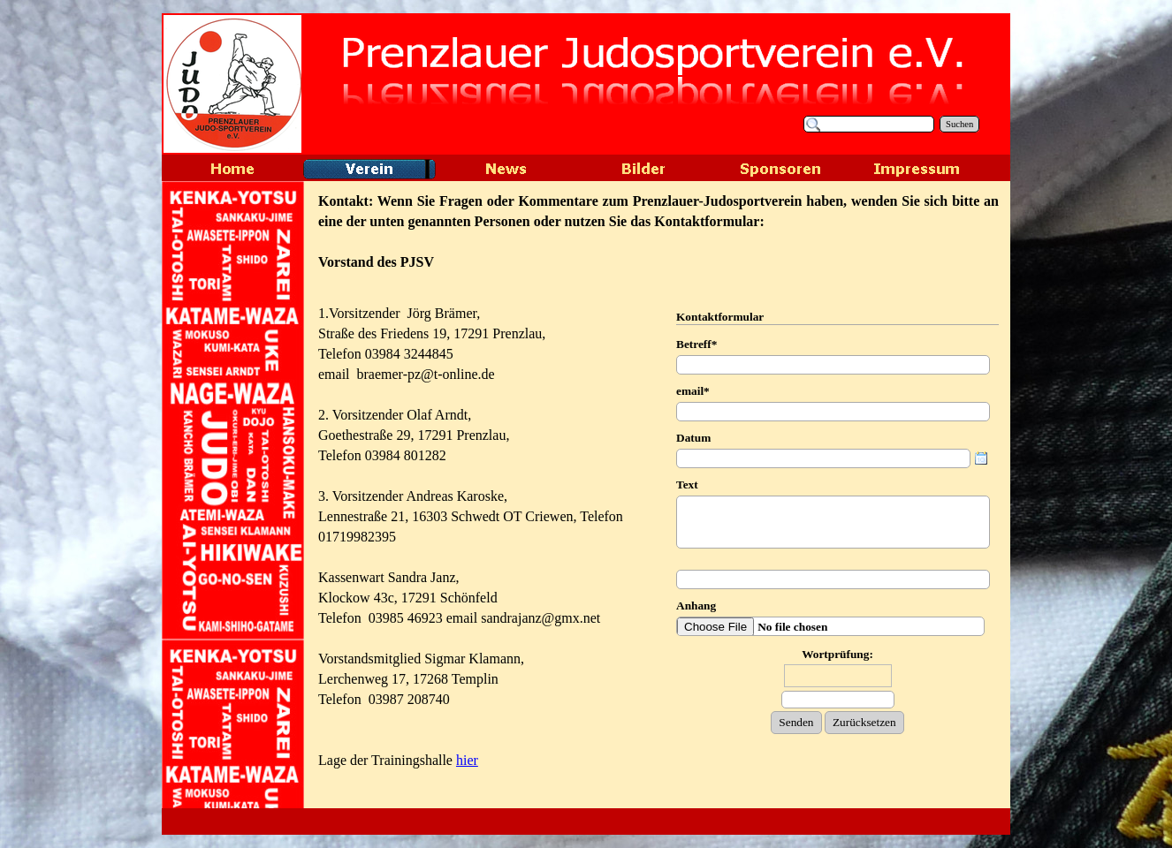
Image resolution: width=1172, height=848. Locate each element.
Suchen (959, 124)
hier (467, 760)
